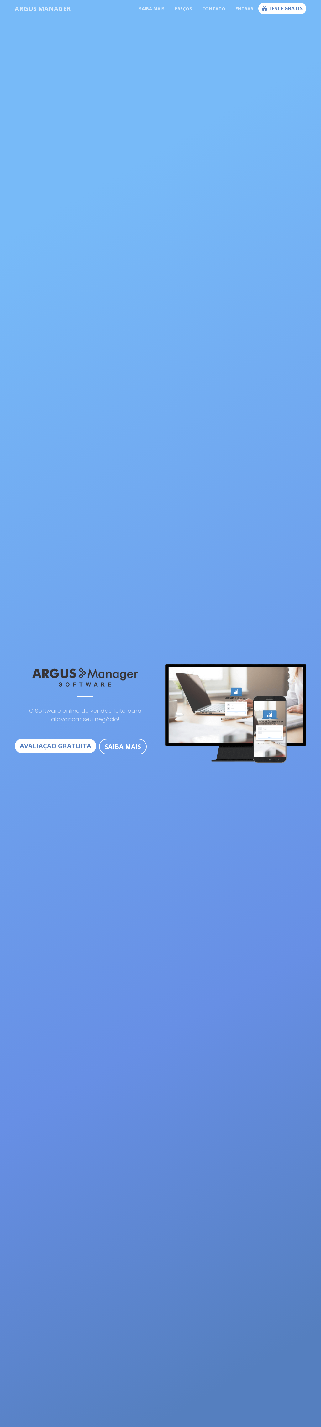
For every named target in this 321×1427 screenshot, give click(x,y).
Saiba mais (152, 9)
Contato (213, 9)
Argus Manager (43, 8)
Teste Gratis (282, 8)
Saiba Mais (123, 746)
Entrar (244, 9)
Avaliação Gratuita (55, 746)
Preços (183, 9)
